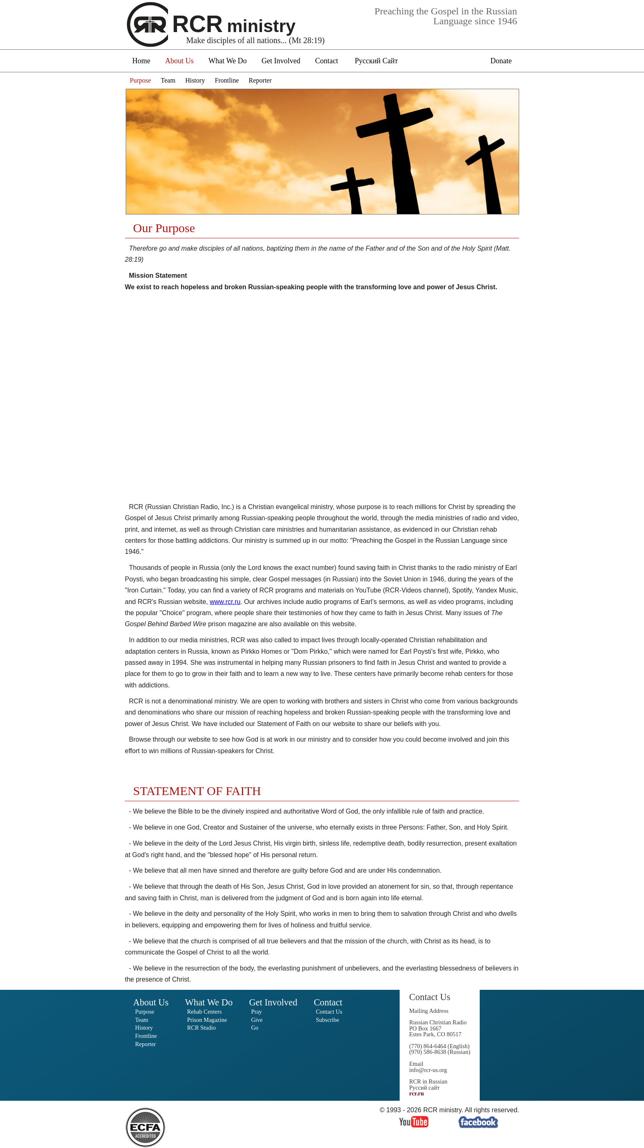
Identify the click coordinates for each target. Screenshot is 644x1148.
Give (256, 1020)
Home (141, 61)
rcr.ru (416, 1093)
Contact (326, 61)
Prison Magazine (207, 1020)
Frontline (227, 80)
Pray (256, 1011)
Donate (501, 61)
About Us (179, 61)
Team (168, 80)
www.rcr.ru (225, 601)
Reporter (260, 80)
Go (254, 1027)
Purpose (140, 80)
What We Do (228, 61)
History (195, 80)
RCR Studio (201, 1027)
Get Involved (281, 61)
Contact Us (329, 1011)
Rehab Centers (204, 1011)
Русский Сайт (376, 61)
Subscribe (327, 1020)
